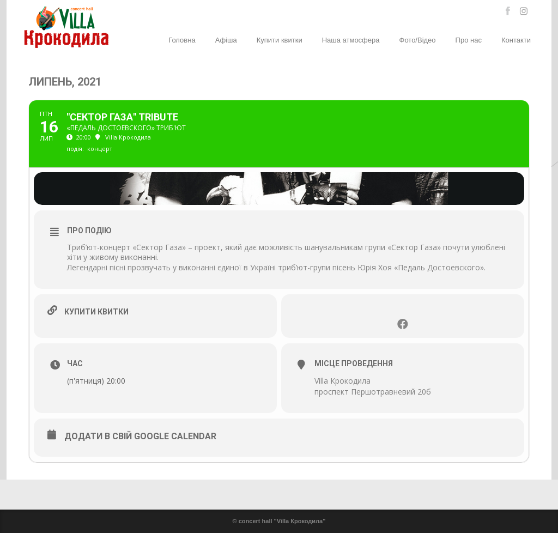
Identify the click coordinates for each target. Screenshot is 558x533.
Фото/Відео (417, 40)
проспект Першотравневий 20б (372, 391)
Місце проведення (353, 363)
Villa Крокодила (342, 380)
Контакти (516, 40)
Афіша (226, 40)
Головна (181, 40)
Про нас (469, 40)
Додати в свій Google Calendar (140, 436)
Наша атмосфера (351, 40)
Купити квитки (279, 40)
